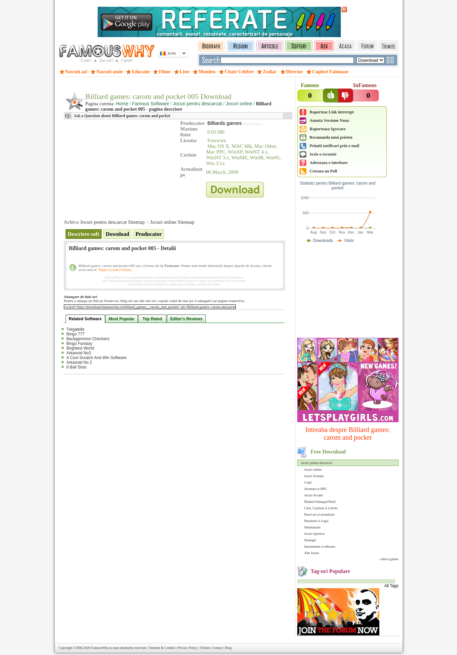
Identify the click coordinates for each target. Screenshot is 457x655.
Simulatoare (312, 527)
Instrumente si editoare (319, 546)
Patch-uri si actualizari (319, 514)
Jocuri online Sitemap (172, 222)
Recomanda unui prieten (331, 137)
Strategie (310, 540)
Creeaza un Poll (323, 171)
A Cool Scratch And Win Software (97, 357)
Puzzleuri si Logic (316, 521)
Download (117, 234)
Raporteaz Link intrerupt (332, 112)
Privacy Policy (188, 648)
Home (122, 103)
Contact (217, 648)
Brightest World (80, 348)
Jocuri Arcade (313, 495)
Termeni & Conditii (162, 648)
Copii (308, 482)
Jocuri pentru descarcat (316, 463)
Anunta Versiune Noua (329, 120)
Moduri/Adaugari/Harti (320, 501)
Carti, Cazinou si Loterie (321, 508)
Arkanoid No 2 (79, 362)
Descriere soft (83, 234)
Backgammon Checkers (88, 338)
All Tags (391, 585)
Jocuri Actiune (314, 476)
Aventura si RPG (315, 489)
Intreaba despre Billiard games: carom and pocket (347, 433)
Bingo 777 (76, 334)
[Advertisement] (348, 292)
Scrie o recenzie (323, 154)
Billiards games (224, 123)
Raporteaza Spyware (328, 129)
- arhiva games (389, 559)
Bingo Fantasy (80, 343)
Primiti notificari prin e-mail (334, 145)
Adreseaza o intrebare (329, 162)
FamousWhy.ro (101, 648)
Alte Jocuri (311, 553)
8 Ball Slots (77, 367)
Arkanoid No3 (79, 353)
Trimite (205, 648)
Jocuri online (313, 469)
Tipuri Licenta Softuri (114, 270)
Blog (228, 648)
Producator (148, 234)
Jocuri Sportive (314, 534)
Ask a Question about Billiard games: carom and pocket (122, 115)
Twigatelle (75, 329)
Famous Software (150, 103)
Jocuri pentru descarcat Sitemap (112, 222)
